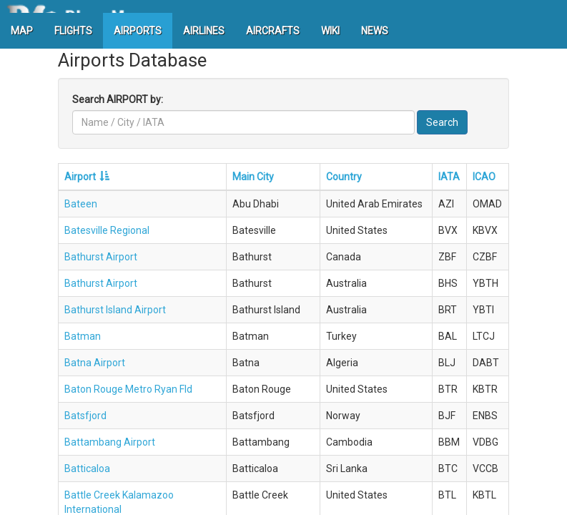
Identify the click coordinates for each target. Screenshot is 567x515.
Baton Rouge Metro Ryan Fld (128, 389)
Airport (80, 176)
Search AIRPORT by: (117, 99)
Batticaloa (87, 468)
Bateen (80, 204)
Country (344, 176)
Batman (82, 336)
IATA (449, 176)
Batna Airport (94, 362)
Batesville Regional (106, 230)
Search (442, 122)
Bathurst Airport (100, 257)
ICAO (484, 176)
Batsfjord (85, 415)
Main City (253, 176)
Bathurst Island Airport (115, 309)
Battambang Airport (109, 442)
